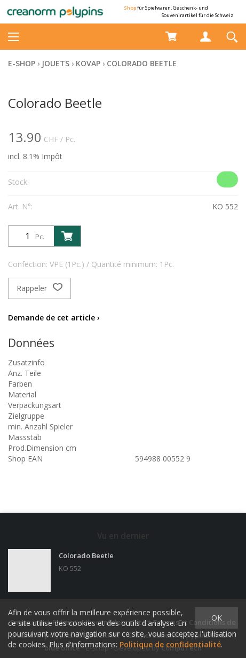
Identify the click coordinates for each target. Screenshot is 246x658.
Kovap (88, 63)
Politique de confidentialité (170, 644)
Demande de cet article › (54, 317)
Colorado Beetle (142, 63)
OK (216, 618)
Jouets (55, 63)
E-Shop (21, 63)
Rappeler (39, 288)
